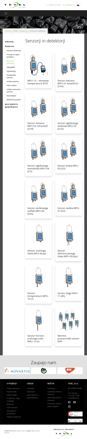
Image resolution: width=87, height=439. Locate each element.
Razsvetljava (11, 96)
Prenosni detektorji (14, 50)
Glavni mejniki (12, 395)
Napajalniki (11, 67)
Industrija (9, 41)
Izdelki (15, 31)
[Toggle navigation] (6, 13)
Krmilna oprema (13, 81)
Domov (8, 31)
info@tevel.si (69, 5)
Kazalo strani (21, 431)
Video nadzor (12, 85)
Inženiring (51, 388)
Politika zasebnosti (14, 417)
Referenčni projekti (14, 100)
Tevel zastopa (12, 407)
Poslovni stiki (11, 392)
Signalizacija (11, 71)
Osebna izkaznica (13, 388)
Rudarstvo (24, 31)
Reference (10, 404)
